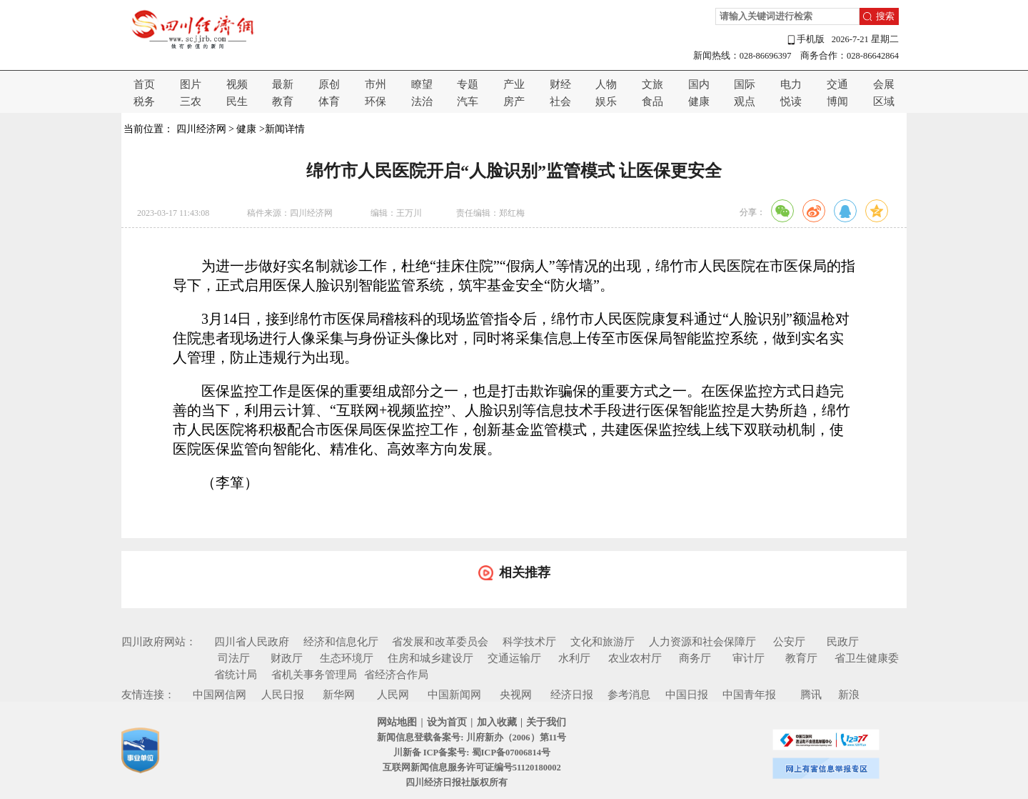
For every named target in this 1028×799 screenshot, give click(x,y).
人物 (606, 84)
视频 (237, 84)
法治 (422, 101)
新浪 (849, 694)
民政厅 (843, 641)
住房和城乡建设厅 (430, 658)
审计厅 (748, 658)
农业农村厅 (635, 658)
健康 (699, 101)
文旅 (652, 84)
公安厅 (789, 641)
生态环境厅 (346, 658)
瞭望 (422, 84)
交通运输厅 (514, 658)
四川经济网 (201, 129)
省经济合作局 (396, 674)
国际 (744, 84)
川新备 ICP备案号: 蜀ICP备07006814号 (471, 753)
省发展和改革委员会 (440, 641)
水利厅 (574, 658)
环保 (375, 101)
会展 (884, 84)
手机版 (805, 39)
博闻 (837, 101)
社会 (560, 101)
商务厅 (695, 658)
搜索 (885, 16)
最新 (282, 84)
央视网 (516, 694)
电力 (791, 84)
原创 (329, 84)
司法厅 (234, 658)
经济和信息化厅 (340, 641)
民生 (237, 101)
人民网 (393, 694)
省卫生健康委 (867, 658)
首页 (144, 84)
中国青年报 (749, 694)
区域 (884, 101)
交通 (837, 84)
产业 (514, 84)
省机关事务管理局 (314, 674)
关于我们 (546, 722)
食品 (652, 101)
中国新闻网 (454, 694)
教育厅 (801, 658)
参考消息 (629, 694)
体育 (329, 101)
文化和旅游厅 (602, 641)
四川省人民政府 (251, 641)
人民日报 (282, 694)
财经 (560, 84)
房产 (514, 101)
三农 (190, 101)
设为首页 (447, 722)
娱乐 (606, 101)
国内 (699, 84)
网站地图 (397, 722)
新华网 (339, 694)
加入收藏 (497, 722)
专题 (467, 84)
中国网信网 (219, 694)
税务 (144, 101)
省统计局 (235, 674)
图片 (190, 84)
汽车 (467, 101)
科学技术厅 (529, 641)
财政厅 (287, 658)
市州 (375, 84)
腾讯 (811, 694)
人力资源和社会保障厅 (702, 641)
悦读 (791, 101)
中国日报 (686, 694)
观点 (744, 101)
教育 (282, 101)
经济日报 (571, 694)
